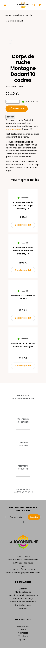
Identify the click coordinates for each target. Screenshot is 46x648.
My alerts (23, 639)
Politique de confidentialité (23, 601)
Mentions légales (23, 592)
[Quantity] (13, 102)
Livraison (23, 588)
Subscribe (34, 517)
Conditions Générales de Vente (23, 595)
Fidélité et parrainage (23, 598)
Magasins (23, 608)
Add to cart (16, 108)
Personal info (23, 626)
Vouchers (23, 636)
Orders (23, 629)
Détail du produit (23, 224)
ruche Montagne (14, 129)
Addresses (23, 632)
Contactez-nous (23, 605)
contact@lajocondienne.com (27, 572)
